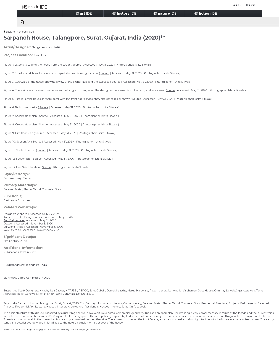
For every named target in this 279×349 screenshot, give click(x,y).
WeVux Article (13, 230)
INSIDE (83, 13)
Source (76, 64)
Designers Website (16, 214)
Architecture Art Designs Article (24, 217)
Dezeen (9, 223)
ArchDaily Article (14, 220)
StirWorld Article (14, 226)
